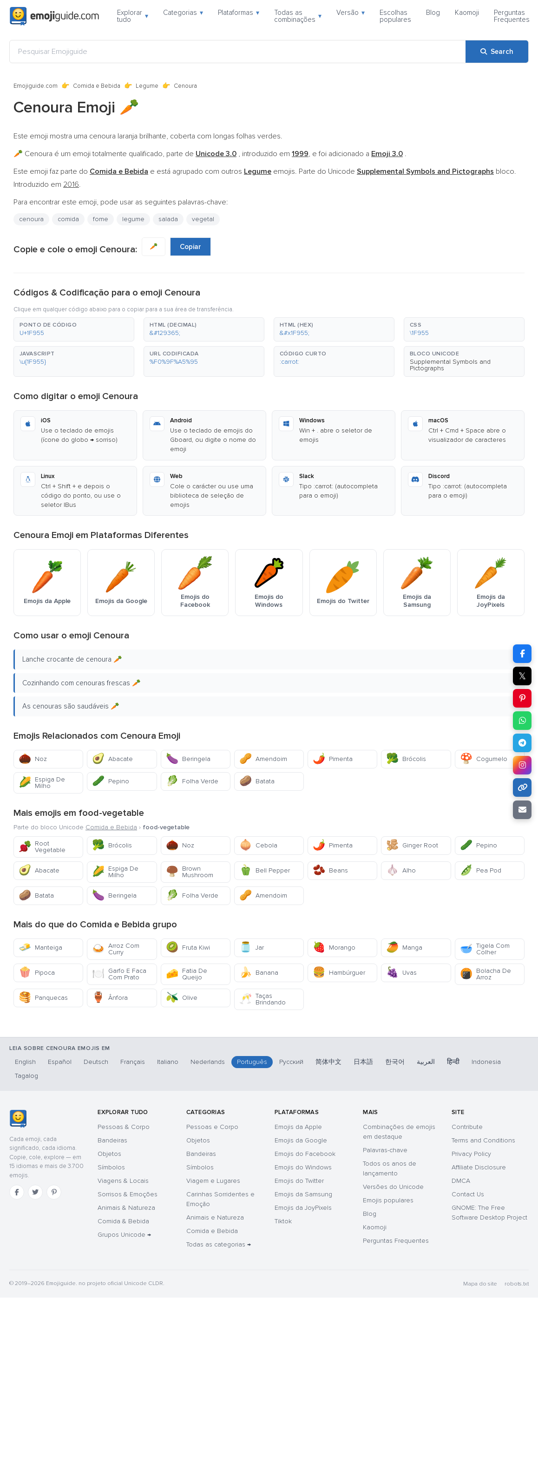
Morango (334, 947)
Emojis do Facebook (305, 1154)
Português (252, 1062)
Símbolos (111, 1167)
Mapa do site (480, 1283)
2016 (71, 184)
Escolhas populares (395, 16)
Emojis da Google (301, 1140)
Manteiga (40, 947)
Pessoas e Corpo (212, 1127)
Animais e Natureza (215, 1217)
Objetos (109, 1154)
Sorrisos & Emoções (127, 1194)
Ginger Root (412, 845)
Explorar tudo (132, 16)
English (25, 1062)
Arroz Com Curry (115, 949)
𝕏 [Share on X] (522, 676)
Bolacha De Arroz (485, 974)
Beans (330, 870)
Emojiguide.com (35, 86)
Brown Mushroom (189, 872)
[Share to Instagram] (522, 765)
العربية (426, 1062)
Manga (404, 947)
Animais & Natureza (126, 1208)
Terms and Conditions (483, 1140)
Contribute (467, 1127)
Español (60, 1062)
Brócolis (406, 759)
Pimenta (333, 759)
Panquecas (43, 997)
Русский (291, 1062)
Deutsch (96, 1062)
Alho (401, 870)
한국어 (395, 1062)
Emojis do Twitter (299, 1181)
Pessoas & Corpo (124, 1127)
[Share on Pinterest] (522, 698)
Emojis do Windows (303, 1167)
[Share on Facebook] (522, 653)
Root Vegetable (42, 847)
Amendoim (263, 759)
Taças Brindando (262, 999)
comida (68, 219)
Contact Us (468, 1194)
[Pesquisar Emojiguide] (238, 51)
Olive (181, 997)
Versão (350, 12)
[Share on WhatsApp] (522, 720)
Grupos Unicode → (124, 1235)
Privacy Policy (471, 1154)
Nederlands (207, 1062)
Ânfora (110, 997)
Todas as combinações (297, 16)
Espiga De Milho (42, 782)
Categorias (183, 12)
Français (132, 1062)
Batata (257, 781)
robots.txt (517, 1283)
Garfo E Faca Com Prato (119, 974)
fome (100, 219)
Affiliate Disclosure (479, 1167)
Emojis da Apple (298, 1127)
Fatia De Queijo (186, 974)
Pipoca (37, 972)
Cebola (258, 845)
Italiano (167, 1062)
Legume (147, 86)
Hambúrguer (339, 972)
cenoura (31, 219)
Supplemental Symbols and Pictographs (450, 365)
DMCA (461, 1181)
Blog (433, 12)
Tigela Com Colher (485, 949)
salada (168, 219)
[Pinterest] (53, 1192)
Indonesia (486, 1062)
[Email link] (522, 809)
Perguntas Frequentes (512, 16)
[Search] (497, 51)
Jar (251, 947)
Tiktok (283, 1221)
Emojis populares (388, 1200)
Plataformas (238, 12)
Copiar (190, 247)
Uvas (401, 972)
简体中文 (328, 1062)
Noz (33, 759)
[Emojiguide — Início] (17, 1118)
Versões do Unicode (393, 1187)
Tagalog (26, 1076)
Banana (258, 972)
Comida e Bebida (96, 86)
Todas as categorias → (218, 1244)
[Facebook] (16, 1192)
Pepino (110, 781)
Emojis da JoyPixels (303, 1208)
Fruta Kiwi (188, 947)
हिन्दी (453, 1062)
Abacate (112, 759)
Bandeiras (112, 1140)
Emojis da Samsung (303, 1194)
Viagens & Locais (123, 1181)
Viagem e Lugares (213, 1181)
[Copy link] (522, 787)
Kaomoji (467, 12)
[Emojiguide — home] (54, 16)
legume (133, 219)
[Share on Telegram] (522, 743)
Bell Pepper (264, 870)
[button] (73, 329)
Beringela (188, 759)
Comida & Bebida (123, 1221)
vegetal (203, 219)
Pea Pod (480, 870)
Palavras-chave (385, 1150)
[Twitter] (35, 1192)
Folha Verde (192, 781)
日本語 (363, 1062)
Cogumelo (483, 759)
